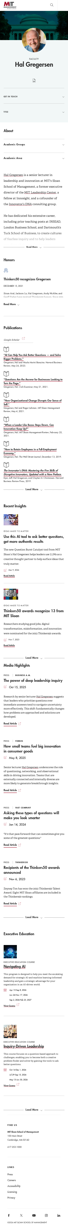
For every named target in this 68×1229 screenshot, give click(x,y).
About (8, 130)
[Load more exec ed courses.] (34, 1110)
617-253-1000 (14, 1146)
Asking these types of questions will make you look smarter (31, 815)
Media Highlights (17, 665)
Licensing (12, 1191)
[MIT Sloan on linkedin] (58, 1217)
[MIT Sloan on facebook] (9, 1217)
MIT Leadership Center (40, 192)
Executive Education (19, 933)
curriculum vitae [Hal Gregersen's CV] (34, 82)
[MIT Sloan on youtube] (33, 1217)
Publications (13, 327)
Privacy (11, 1197)
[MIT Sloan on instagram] (46, 1217)
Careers (11, 1180)
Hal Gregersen (13, 175)
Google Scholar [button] (15, 340)
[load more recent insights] (34, 658)
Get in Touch (34, 96)
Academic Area (34, 158)
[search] (51, 5)
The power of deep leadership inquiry (33, 680)
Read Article (9, 575)
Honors (9, 259)
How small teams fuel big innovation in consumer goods (32, 748)
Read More (11, 304)
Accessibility (13, 1186)
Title (34, 112)
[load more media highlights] (34, 917)
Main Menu (62, 5)
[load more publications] (34, 489)
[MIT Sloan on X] (21, 1216)
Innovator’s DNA (20, 204)
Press (10, 1174)
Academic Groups (34, 144)
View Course (9, 1005)
